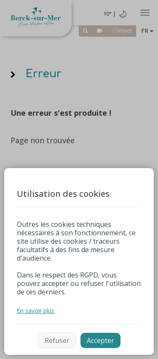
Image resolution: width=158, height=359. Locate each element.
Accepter (100, 340)
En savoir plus (35, 311)
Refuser (57, 340)
